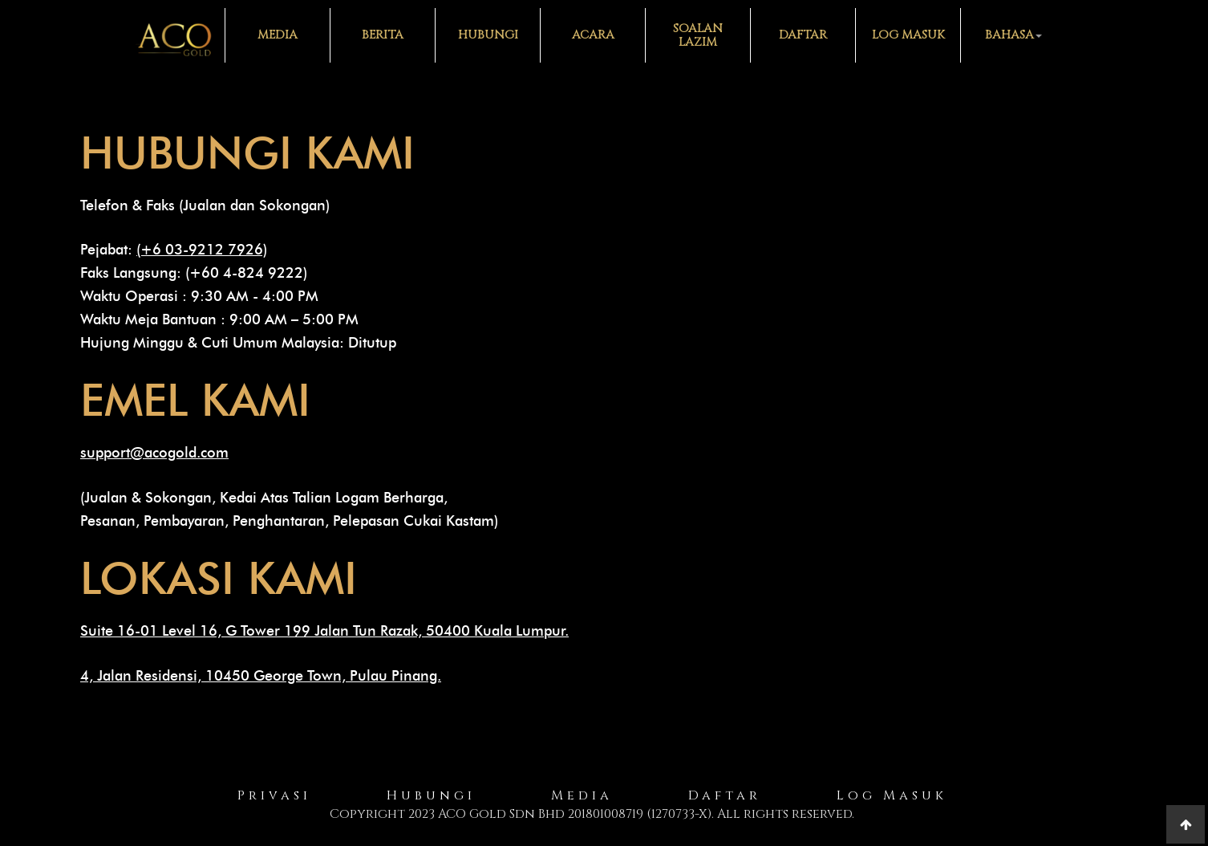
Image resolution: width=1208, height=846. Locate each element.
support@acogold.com (154, 453)
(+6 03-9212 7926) (201, 249)
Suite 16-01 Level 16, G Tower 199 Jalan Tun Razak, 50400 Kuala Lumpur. (324, 631)
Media (277, 34)
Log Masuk (908, 34)
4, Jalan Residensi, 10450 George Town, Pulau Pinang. (260, 676)
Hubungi (488, 34)
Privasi (274, 795)
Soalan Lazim (698, 35)
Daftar (803, 34)
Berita (382, 34)
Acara (593, 34)
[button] (1012, 35)
